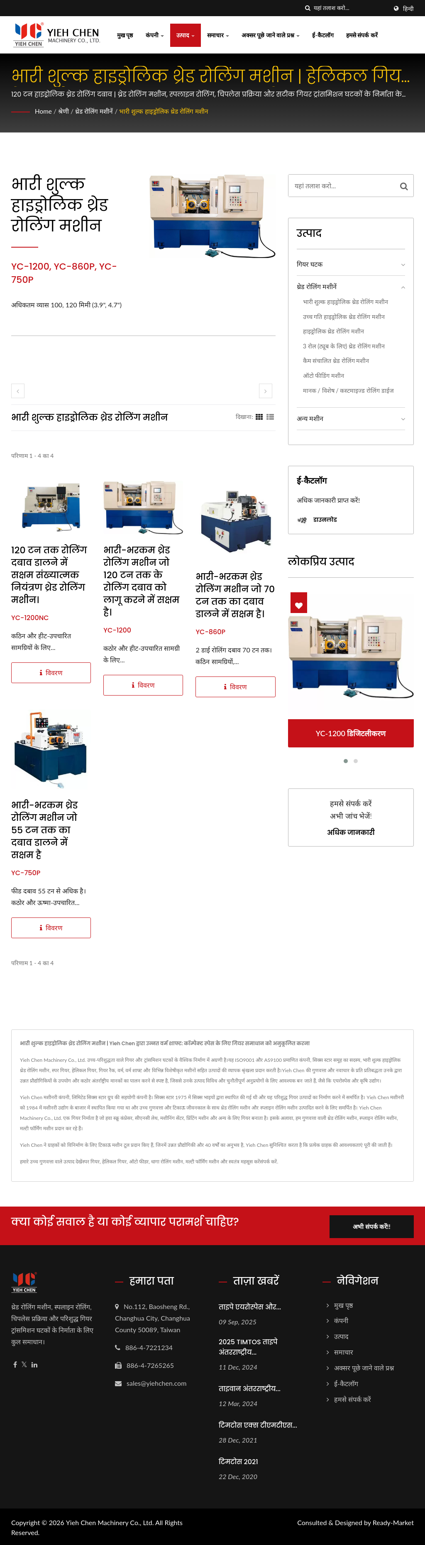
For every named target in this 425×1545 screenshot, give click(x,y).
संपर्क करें (268, 1161)
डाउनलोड (317, 520)
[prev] (17, 391)
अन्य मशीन (310, 418)
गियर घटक (309, 264)
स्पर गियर (91, 1161)
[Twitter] (24, 1363)
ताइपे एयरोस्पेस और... (250, 1305)
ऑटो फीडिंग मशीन (323, 375)
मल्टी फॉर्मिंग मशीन (202, 1161)
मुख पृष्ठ (125, 35)
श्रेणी (64, 111)
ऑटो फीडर (139, 1161)
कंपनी (155, 35)
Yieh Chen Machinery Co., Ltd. (110, 1521)
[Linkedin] (34, 1363)
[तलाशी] (307, 8)
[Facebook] (15, 1363)
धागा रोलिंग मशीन (167, 1161)
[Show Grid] (259, 416)
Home (44, 111)
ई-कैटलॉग (322, 35)
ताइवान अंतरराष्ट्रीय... (250, 1387)
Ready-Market (393, 1521)
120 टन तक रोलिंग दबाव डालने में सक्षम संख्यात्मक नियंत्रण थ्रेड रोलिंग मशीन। (49, 575)
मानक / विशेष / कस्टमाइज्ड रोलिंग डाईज (348, 390)
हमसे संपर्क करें (362, 35)
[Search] (351, 8)
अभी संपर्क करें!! (373, 1225)
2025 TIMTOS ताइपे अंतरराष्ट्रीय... (248, 1346)
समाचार (218, 35)
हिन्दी (408, 8)
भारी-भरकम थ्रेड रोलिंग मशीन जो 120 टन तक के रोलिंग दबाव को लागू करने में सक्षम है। (141, 581)
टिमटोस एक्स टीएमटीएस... (258, 1423)
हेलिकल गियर (114, 1161)
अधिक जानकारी (351, 832)
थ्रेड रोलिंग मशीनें (96, 111)
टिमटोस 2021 (238, 1460)
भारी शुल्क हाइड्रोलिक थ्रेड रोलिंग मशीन (169, 111)
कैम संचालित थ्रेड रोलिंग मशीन (336, 360)
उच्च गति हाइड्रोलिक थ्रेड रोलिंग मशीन (344, 316)
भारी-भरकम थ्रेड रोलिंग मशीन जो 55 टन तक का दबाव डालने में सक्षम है (44, 830)
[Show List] (270, 416)
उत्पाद (185, 35)
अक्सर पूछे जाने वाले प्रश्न (271, 35)
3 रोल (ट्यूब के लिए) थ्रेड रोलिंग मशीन (344, 346)
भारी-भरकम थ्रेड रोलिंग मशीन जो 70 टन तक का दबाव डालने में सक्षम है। (235, 595)
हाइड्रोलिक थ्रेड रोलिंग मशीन (333, 331)
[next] (265, 391)
